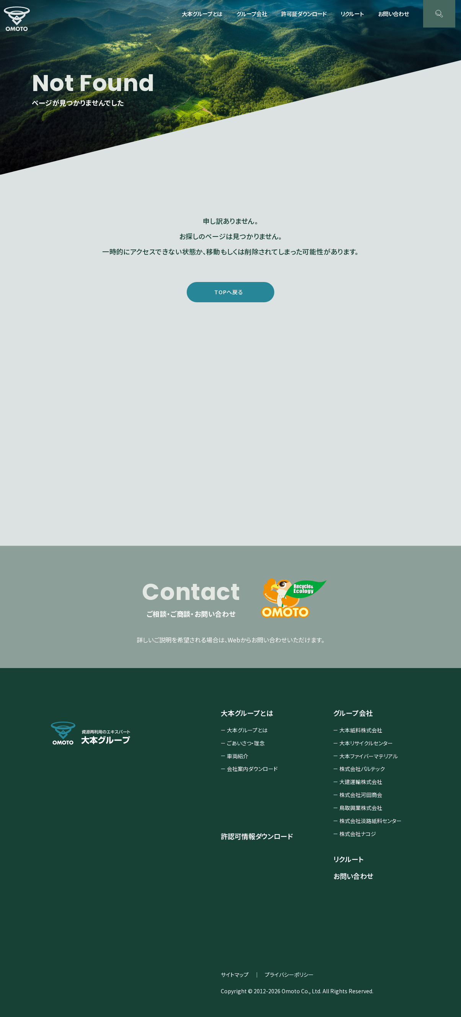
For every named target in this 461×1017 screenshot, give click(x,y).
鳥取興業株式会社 (360, 810)
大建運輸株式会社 (360, 784)
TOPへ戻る (229, 292)
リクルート (352, 14)
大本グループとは (247, 732)
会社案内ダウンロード (252, 771)
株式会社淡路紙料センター (370, 823)
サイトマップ (235, 977)
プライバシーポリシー (289, 977)
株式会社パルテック (362, 771)
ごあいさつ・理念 (246, 745)
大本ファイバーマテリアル (368, 758)
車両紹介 (237, 758)
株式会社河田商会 (360, 797)
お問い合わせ (393, 14)
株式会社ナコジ (357, 835)
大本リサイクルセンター (366, 745)
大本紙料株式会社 (360, 732)
